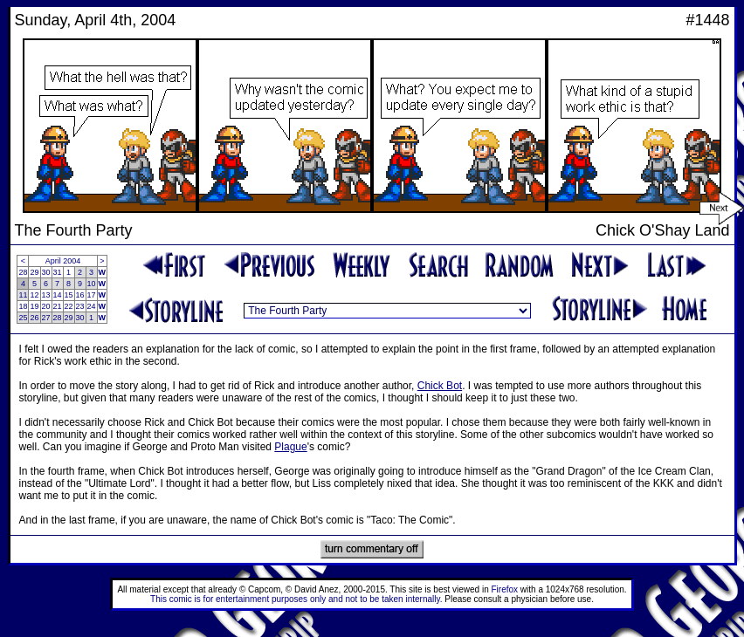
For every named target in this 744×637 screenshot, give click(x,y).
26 (34, 317)
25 (22, 317)
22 (69, 306)
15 (69, 295)
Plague (290, 447)
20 (46, 306)
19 (34, 306)
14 (57, 295)
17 (91, 295)
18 (22, 306)
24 (91, 306)
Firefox (505, 589)
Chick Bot (439, 386)
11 (22, 295)
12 (34, 295)
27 (46, 317)
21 (57, 306)
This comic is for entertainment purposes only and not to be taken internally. (296, 599)
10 (91, 283)
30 (46, 272)
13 (46, 295)
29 (34, 272)
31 (57, 272)
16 (80, 295)
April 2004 (63, 261)
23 (80, 306)
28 (22, 272)
